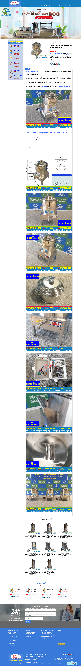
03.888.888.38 (16, 71)
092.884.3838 (16, 46)
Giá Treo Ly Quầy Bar (12, 645)
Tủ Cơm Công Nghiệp (13, 139)
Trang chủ (39, 5)
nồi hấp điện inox (63, 77)
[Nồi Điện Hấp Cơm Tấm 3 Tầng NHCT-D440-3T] (48, 564)
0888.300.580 (16, 59)
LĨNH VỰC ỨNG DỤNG (13, 630)
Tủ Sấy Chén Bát (12, 150)
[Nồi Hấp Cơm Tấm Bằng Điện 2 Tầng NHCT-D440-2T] (48, 528)
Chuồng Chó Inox (12, 99)
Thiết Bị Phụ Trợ (12, 133)
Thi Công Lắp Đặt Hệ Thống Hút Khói (48, 638)
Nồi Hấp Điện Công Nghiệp (59, 42)
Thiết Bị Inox (11, 131)
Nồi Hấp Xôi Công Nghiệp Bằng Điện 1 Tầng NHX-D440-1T (65, 555)
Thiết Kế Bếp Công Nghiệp (46, 632)
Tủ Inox (11, 146)
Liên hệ (64, 5)
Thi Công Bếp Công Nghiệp (46, 633)
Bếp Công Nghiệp (12, 89)
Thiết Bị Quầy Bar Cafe (13, 135)
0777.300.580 (16, 58)
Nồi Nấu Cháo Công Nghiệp (14, 125)
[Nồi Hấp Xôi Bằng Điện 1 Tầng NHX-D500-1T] (48, 546)
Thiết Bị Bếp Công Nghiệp (30, 632)
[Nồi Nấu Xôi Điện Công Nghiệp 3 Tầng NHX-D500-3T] (32, 528)
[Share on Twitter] (53, 64)
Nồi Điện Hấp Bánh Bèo (14, 112)
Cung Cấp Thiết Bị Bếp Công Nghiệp (48, 635)
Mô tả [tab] (27, 68)
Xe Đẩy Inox (11, 152)
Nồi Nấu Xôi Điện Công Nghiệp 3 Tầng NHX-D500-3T (32, 537)
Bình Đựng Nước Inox (13, 93)
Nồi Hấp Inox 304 (12, 121)
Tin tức (68, 5)
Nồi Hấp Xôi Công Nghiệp (14, 118)
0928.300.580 (16, 63)
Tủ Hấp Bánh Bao (12, 144)
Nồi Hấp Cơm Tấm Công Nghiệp (16, 116)
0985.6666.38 (16, 53)
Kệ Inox (11, 103)
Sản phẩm (51, 5)
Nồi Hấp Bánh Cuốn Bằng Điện (15, 114)
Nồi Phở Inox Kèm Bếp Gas (14, 127)
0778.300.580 (16, 68)
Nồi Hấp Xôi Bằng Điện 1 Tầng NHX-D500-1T (48, 555)
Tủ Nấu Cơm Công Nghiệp (30, 633)
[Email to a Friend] (55, 64)
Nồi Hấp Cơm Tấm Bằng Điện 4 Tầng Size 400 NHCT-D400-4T (65, 537)
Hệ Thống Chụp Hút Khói (13, 101)
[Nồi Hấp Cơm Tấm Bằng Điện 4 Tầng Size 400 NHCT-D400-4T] (65, 528)
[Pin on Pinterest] (57, 64)
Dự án (60, 5)
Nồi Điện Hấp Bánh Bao (14, 110)
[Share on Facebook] (51, 64)
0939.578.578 (16, 48)
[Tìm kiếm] (72, 5)
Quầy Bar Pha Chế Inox (13, 129)
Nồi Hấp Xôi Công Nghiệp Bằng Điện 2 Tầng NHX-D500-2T (32, 555)
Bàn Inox (11, 85)
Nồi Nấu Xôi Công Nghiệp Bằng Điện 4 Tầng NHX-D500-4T (32, 573)
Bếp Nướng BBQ (12, 91)
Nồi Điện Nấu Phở (12, 105)
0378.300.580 (16, 66)
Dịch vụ (55, 5)
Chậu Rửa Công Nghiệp (13, 95)
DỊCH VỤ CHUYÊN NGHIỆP (47, 630)
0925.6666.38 (16, 54)
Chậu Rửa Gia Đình (12, 97)
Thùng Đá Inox (12, 137)
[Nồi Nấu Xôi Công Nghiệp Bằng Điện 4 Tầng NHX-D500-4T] (32, 564)
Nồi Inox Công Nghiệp (13, 123)
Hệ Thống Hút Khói (28, 635)
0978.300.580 (16, 65)
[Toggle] (22, 89)
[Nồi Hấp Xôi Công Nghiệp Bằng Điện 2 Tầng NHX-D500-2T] (32, 546)
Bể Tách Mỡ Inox (12, 87)
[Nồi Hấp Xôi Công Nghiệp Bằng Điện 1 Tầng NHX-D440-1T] (65, 546)
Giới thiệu (45, 5)
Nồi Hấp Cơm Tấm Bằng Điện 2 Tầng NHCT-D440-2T (49, 537)
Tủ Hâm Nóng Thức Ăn (29, 638)
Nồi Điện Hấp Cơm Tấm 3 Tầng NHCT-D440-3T (49, 573)
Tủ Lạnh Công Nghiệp (13, 148)
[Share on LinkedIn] (59, 64)
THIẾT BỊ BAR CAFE (12, 640)
